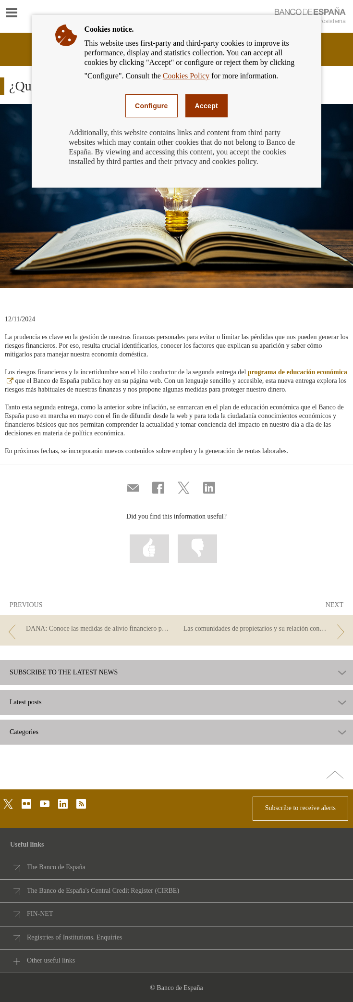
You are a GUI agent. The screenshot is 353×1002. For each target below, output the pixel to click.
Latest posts (26, 702)
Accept (206, 106)
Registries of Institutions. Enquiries (74, 937)
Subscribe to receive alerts (300, 808)
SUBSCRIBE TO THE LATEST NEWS (64, 672)
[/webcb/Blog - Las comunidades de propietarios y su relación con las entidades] (265, 629)
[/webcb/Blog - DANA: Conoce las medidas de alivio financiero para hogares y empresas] (87, 629)
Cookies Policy (186, 76)
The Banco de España (56, 867)
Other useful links (51, 960)
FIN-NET (40, 913)
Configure (151, 106)
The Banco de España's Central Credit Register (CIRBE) (103, 890)
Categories (24, 732)
